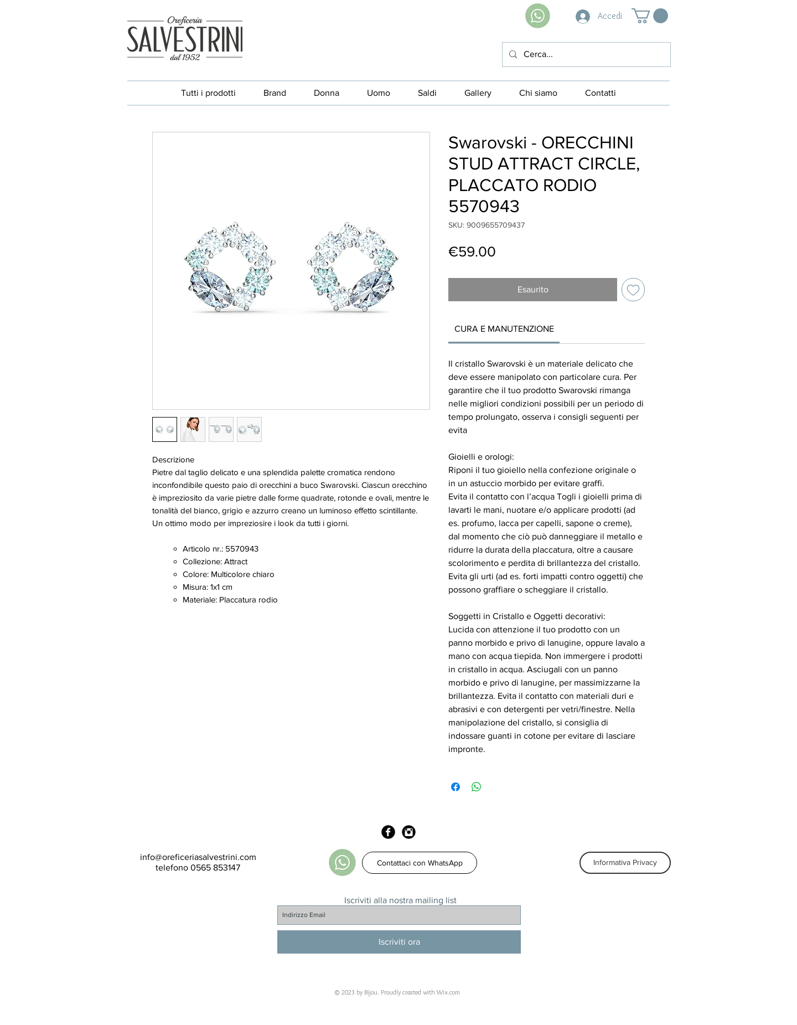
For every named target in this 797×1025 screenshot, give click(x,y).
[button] (650, 15)
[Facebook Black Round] (388, 832)
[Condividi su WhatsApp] (476, 787)
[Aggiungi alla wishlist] (633, 289)
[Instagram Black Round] (409, 832)
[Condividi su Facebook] (455, 787)
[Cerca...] (585, 54)
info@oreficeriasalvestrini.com (198, 857)
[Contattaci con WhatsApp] (419, 863)
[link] (504, 328)
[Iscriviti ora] (399, 942)
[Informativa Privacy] (625, 863)
